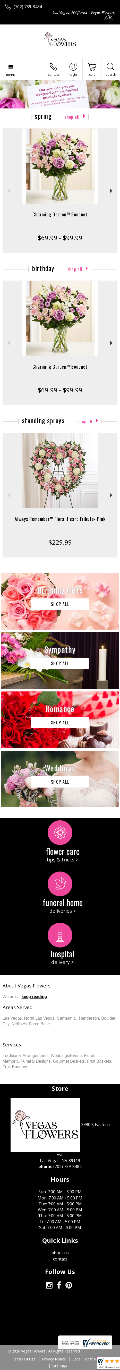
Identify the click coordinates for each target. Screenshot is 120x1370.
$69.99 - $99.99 (60, 237)
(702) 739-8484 (28, 7)
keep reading (34, 996)
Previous (8, 190)
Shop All (72, 117)
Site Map (59, 1366)
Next (111, 190)
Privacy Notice (54, 1359)
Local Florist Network (90, 1359)
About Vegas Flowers (26, 985)
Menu (10, 74)
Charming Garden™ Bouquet (60, 214)
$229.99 (60, 542)
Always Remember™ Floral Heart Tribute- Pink (60, 518)
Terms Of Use (24, 1359)
